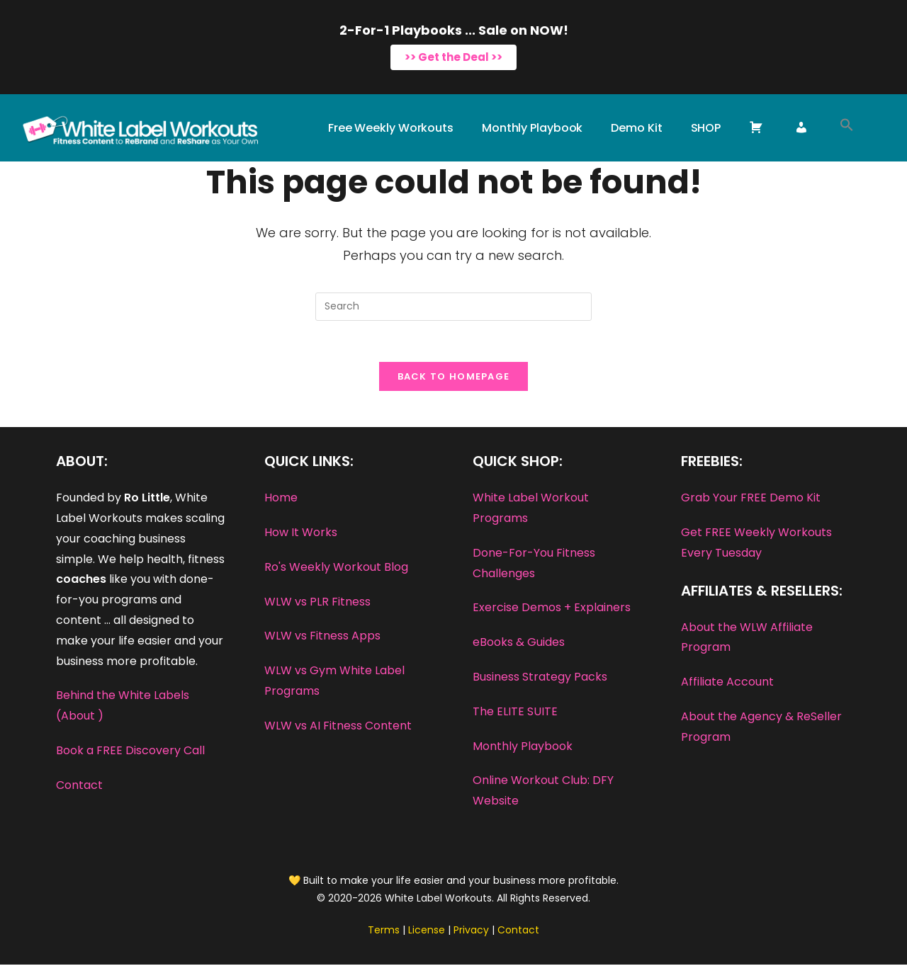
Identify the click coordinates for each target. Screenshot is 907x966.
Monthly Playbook (523, 747)
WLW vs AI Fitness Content (338, 727)
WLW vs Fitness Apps (322, 638)
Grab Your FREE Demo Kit (751, 499)
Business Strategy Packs (540, 679)
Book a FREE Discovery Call (130, 752)
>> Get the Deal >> (453, 57)
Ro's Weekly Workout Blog (336, 568)
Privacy (471, 932)
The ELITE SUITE (515, 713)
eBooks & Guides (519, 644)
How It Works (300, 534)
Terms (384, 932)
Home (281, 499)
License (426, 932)
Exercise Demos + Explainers (552, 609)
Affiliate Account (727, 684)
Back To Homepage (454, 378)
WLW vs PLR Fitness (317, 603)
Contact (79, 786)
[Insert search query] (453, 306)
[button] (847, 127)
